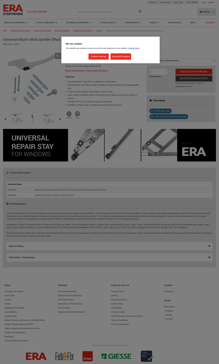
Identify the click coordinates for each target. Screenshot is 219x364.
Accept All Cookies (120, 56)
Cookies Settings (98, 56)
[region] (110, 50)
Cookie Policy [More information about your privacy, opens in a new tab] (134, 48)
